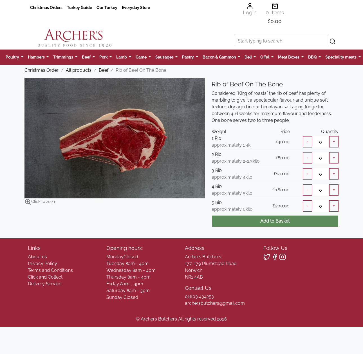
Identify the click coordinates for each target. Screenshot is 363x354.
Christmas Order (41, 70)
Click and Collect (45, 277)
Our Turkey (107, 7)
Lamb (122, 57)
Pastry (188, 57)
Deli (249, 57)
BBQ (313, 57)
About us (37, 256)
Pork (104, 57)
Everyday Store (136, 7)
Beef (86, 57)
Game (141, 57)
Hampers (37, 57)
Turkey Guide (79, 7)
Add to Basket (275, 221)
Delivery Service (44, 283)
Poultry (13, 57)
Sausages (164, 57)
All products (78, 70)
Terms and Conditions (50, 270)
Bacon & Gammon (220, 57)
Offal (265, 57)
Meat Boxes (289, 57)
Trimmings (63, 57)
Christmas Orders (46, 7)
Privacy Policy (42, 263)
